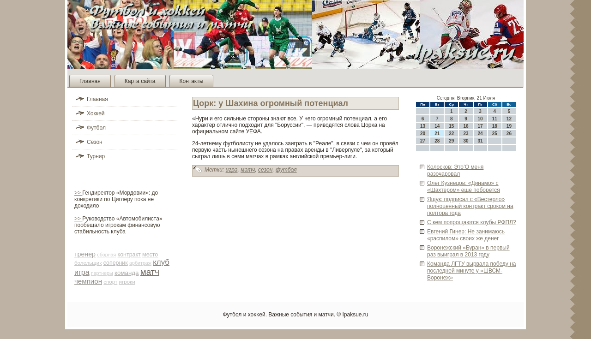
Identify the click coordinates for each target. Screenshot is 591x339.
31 (480, 140)
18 (494, 126)
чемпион (88, 281)
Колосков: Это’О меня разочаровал (455, 170)
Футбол (96, 128)
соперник (115, 263)
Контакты (192, 81)
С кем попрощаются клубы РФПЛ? (471, 222)
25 (494, 133)
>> (78, 193)
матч (149, 272)
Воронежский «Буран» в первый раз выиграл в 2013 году (468, 251)
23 (465, 133)
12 (509, 118)
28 (437, 140)
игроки (127, 282)
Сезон (95, 142)
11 (494, 118)
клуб (161, 262)
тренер (85, 254)
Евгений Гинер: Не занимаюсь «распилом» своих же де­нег (466, 235)
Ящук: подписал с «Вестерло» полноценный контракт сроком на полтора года (470, 206)
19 (509, 126)
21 (437, 133)
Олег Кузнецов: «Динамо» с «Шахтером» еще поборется (463, 186)
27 (422, 140)
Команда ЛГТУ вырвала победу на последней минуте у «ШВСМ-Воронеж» (471, 271)
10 (480, 118)
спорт (110, 282)
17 (480, 126)
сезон (265, 170)
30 (465, 140)
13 (422, 126)
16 (465, 126)
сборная (106, 254)
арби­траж (140, 263)
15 (451, 126)
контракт (129, 254)
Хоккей (96, 113)
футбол (286, 170)
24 (480, 133)
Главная (90, 81)
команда (127, 272)
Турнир (96, 156)
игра (82, 272)
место (150, 254)
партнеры (102, 273)
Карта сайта (140, 81)
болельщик (88, 263)
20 (422, 133)
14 (437, 126)
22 (451, 133)
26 (509, 133)
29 (451, 140)
